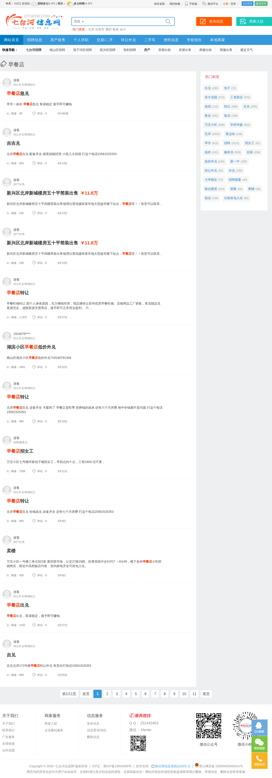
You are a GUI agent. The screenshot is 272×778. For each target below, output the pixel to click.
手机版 (191, 3)
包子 (227, 88)
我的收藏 (174, 3)
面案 (233, 189)
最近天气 (246, 50)
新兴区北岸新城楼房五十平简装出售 (42, 193)
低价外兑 (211, 161)
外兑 (232, 170)
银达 (208, 115)
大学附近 (211, 179)
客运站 (230, 134)
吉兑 (11, 654)
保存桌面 (159, 3)
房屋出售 (185, 50)
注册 (225, 3)
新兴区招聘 (107, 50)
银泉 (116, 29)
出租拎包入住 (233, 198)
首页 (86, 694)
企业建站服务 (54, 730)
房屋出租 (164, 50)
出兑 (18, 605)
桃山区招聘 (57, 50)
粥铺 (251, 189)
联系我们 (8, 730)
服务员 (228, 152)
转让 (18, 292)
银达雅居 (211, 189)
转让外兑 (128, 40)
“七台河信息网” (64, 766)
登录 (233, 3)
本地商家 (217, 40)
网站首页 (11, 40)
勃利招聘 (130, 50)
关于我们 (8, 723)
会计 (123, 29)
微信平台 (213, 3)
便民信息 (171, 40)
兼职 (108, 29)
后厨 (250, 152)
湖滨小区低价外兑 (31, 347)
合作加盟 (8, 750)
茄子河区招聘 (82, 50)
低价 (208, 152)
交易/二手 (105, 40)
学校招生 (194, 40)
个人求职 (81, 40)
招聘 (227, 143)
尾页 (206, 694)
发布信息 (93, 723)
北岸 (91, 29)
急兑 (18, 93)
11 (194, 694)
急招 (208, 106)
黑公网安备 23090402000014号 (219, 766)
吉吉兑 (13, 143)
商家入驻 (51, 723)
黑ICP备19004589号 (117, 766)
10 (184, 694)
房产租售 (58, 40)
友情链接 (8, 743)
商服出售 (226, 50)
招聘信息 (34, 40)
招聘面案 (235, 179)
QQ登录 (247, 3)
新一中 (235, 161)
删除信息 (93, 737)
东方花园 (211, 97)
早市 (208, 143)
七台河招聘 (33, 50)
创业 (208, 198)
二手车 (150, 40)
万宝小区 (211, 124)
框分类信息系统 (171, 766)
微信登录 (261, 3)
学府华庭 (236, 124)
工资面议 (236, 97)
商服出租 (205, 50)
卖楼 (11, 550)
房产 (147, 50)
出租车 (100, 29)
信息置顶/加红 (97, 730)
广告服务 (8, 737)
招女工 (20, 451)
